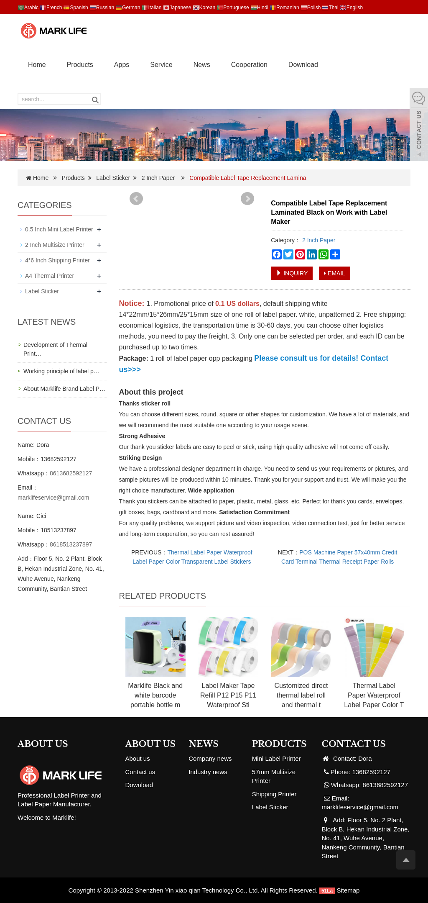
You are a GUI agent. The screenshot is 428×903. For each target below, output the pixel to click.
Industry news (208, 771)
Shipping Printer (274, 794)
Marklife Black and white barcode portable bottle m (155, 695)
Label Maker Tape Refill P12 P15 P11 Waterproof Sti (228, 695)
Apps (121, 64)
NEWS (204, 744)
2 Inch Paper (158, 177)
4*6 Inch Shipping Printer (57, 260)
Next (247, 198)
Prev (136, 198)
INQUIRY (292, 273)
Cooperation (249, 64)
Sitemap (347, 890)
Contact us (140, 771)
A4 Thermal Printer (49, 275)
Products (80, 64)
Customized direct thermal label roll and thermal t (301, 695)
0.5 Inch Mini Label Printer (59, 229)
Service (161, 64)
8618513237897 (71, 544)
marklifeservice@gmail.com (53, 497)
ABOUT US (150, 744)
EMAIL (334, 273)
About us (137, 758)
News (202, 64)
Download (303, 64)
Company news (210, 758)
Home (37, 64)
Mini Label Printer (276, 758)
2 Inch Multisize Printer (54, 244)
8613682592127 (71, 473)
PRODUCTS (279, 744)
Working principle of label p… (61, 371)
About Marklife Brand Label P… (64, 388)
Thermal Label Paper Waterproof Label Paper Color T (374, 695)
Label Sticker (113, 177)
